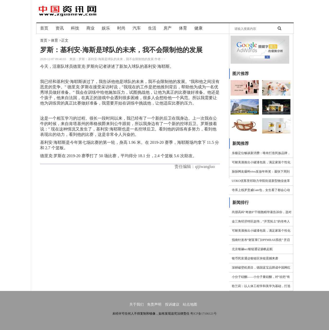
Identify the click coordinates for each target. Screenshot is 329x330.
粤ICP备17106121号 (203, 313)
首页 (43, 40)
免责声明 (154, 304)
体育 (54, 40)
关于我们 (136, 304)
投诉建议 (172, 304)
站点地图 (190, 304)
